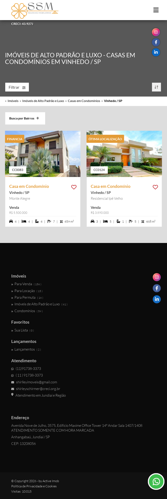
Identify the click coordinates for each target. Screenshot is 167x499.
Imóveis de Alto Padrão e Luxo (43, 101)
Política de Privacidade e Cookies (34, 486)
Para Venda (26, 284)
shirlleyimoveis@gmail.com (34, 382)
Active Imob (51, 481)
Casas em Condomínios (84, 101)
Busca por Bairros (24, 118)
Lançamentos (26, 349)
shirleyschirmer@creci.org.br (35, 388)
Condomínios (27, 311)
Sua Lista (22, 330)
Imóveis (13, 101)
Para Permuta (27, 297)
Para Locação (27, 290)
